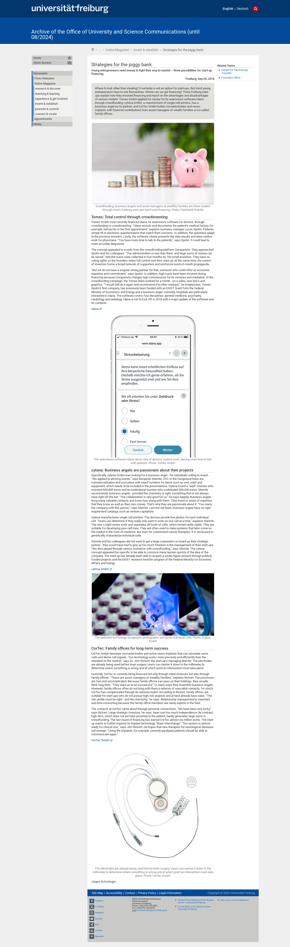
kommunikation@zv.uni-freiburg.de (151, 910)
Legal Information (170, 893)
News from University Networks (234, 900)
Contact (130, 893)
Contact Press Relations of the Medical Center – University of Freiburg (195, 901)
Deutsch (242, 9)
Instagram (99, 913)
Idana (95, 309)
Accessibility (114, 893)
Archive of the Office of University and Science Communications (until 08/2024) (115, 34)
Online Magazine (117, 50)
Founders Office (230, 77)
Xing (96, 924)
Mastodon (99, 936)
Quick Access (42, 62)
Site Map (97, 893)
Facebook (99, 901)
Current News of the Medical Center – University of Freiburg (195, 908)
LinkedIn (98, 930)
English (228, 9)
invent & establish (146, 50)
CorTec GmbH (100, 740)
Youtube (98, 919)
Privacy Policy (147, 893)
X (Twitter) (99, 907)
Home (92, 49)
